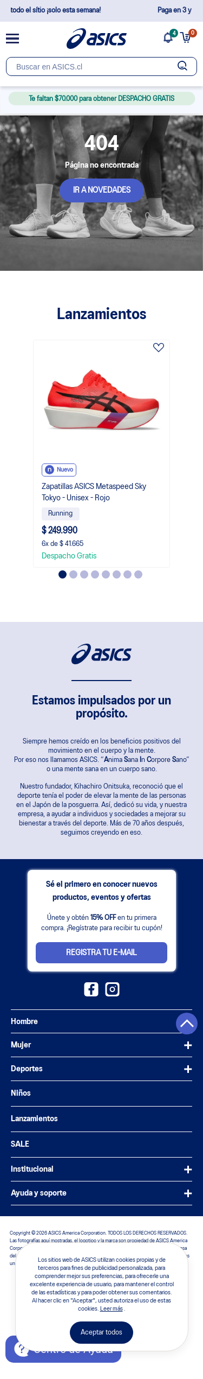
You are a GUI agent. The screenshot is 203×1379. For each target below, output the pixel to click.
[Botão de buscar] (182, 66)
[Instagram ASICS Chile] (112, 994)
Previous (26, 453)
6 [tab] (117, 574)
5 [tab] (106, 574)
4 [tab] (95, 574)
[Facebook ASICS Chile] (91, 994)
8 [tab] (138, 574)
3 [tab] (84, 574)
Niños (21, 1093)
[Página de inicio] (97, 38)
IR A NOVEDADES (101, 190)
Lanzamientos (34, 1119)
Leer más (111, 1309)
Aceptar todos (101, 1332)
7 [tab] (127, 574)
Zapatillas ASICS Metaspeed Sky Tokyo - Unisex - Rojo (94, 492)
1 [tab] (62, 574)
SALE (20, 1144)
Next (177, 453)
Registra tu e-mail (101, 953)
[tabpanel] (102, 454)
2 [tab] (73, 574)
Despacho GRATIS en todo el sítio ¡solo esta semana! (101, 10)
